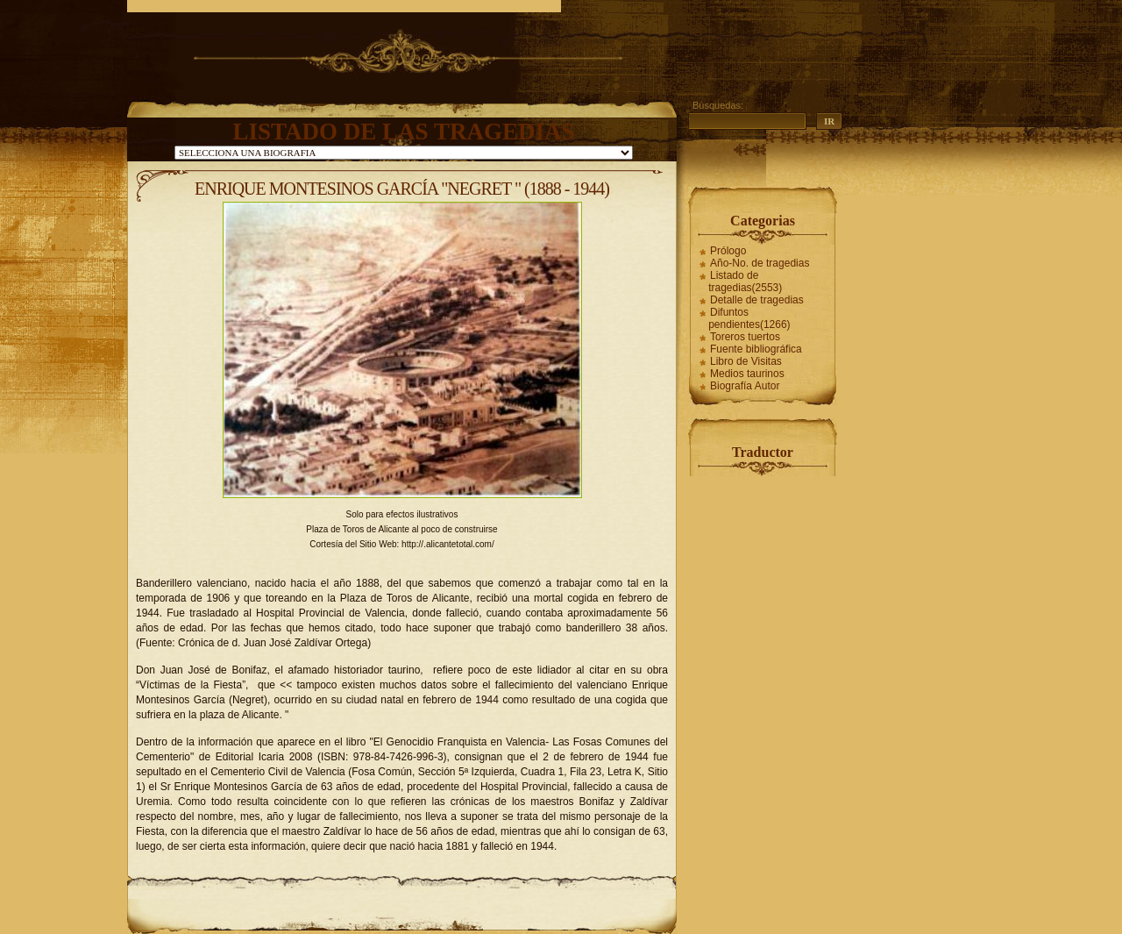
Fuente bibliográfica (756, 349)
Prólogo (728, 251)
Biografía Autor (744, 386)
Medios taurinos (747, 373)
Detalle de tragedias (757, 300)
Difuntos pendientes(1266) (749, 318)
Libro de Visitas (746, 361)
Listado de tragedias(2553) (745, 281)
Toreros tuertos (745, 337)
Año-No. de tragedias (759, 263)
